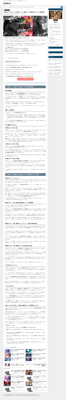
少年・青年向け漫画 (8, 347)
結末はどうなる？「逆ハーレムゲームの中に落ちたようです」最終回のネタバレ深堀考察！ (55, 60)
